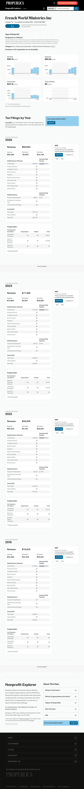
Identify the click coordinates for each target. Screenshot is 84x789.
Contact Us (51, 122)
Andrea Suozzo (12, 707)
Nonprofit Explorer (13, 8)
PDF (57, 159)
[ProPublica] (15, 3)
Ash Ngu (31, 707)
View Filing (59, 154)
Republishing (23, 786)
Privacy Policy (35, 786)
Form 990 (8, 123)
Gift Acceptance (63, 786)
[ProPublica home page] (19, 774)
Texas (24, 8)
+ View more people (12, 251)
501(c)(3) (19, 38)
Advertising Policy (49, 786)
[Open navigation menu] (54, 3)
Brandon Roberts (11, 709)
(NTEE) (52, 46)
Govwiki (32, 720)
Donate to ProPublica (67, 3)
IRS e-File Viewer (24, 718)
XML (62, 159)
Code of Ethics (11, 786)
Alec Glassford (23, 707)
